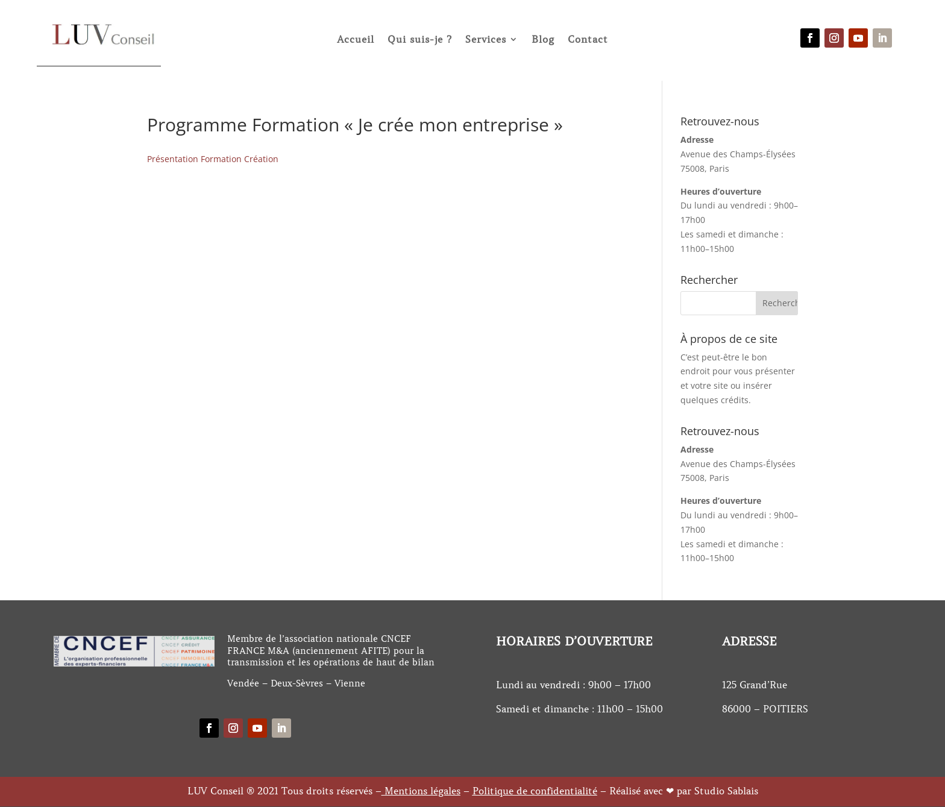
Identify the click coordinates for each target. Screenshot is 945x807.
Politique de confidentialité (534, 791)
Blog (543, 39)
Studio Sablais (726, 791)
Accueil (355, 39)
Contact (588, 39)
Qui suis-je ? (420, 39)
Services (485, 39)
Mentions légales (422, 791)
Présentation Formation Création (212, 159)
